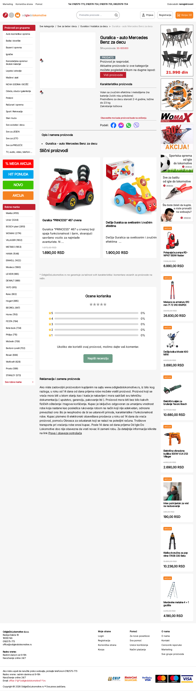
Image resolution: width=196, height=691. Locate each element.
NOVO (18, 185)
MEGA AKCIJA (18, 164)
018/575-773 (78, 4)
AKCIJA (18, 195)
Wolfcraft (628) (13, 361)
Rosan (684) (12, 354)
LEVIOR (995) (12, 274)
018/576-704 (92, 4)
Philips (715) (11, 334)
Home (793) (12, 314)
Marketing (8, 4)
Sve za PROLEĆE (14, 145)
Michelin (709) (13, 341)
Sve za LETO (12, 138)
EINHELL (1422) (13, 260)
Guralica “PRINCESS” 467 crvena (61, 220)
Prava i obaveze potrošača (65, 433)
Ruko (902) (11, 294)
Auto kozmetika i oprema (18, 33)
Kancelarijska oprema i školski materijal (17, 63)
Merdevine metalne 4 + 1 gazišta (176, 604)
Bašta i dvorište (13, 40)
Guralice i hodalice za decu (94, 26)
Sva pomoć (136, 640)
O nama (165, 636)
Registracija (104, 640)
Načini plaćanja (138, 649)
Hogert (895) (12, 300)
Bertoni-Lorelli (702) (15, 348)
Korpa (101, 649)
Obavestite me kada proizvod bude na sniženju (123, 118)
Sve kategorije (47, 26)
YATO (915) (11, 287)
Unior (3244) (12, 219)
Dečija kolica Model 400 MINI (175, 353)
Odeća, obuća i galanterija (18, 91)
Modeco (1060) (13, 267)
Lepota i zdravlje (14, 70)
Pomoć (39, 4)
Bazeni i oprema (14, 47)
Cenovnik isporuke (171, 645)
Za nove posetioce (140, 636)
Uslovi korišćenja (139, 645)
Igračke (9, 54)
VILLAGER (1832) (14, 240)
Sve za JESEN (12, 131)
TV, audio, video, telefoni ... (19, 152)
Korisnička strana (24, 4)
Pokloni (9, 97)
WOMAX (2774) (13, 233)
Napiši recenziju (98, 358)
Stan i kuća (11, 118)
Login (101, 636)
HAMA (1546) (12, 253)
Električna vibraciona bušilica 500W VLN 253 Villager (175, 453)
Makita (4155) (12, 213)
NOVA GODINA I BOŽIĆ (17, 84)
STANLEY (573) (13, 375)
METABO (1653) (14, 246)
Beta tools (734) (13, 328)
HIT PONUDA (18, 174)
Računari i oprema (14, 104)
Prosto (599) (12, 368)
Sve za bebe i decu (15, 124)
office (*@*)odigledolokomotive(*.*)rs (27, 680)
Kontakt (165, 640)
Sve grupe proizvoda (172, 654)
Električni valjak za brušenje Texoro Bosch (175, 403)
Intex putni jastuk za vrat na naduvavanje (176, 505)
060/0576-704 (120, 4)
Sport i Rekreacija (14, 111)
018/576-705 (106, 4)
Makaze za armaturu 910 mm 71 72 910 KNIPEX (176, 303)
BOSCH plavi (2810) (15, 226)
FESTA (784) (12, 321)
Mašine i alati (12, 77)
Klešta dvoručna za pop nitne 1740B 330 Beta (175, 554)
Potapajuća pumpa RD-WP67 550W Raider (175, 254)
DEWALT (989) (13, 280)
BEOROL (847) (13, 307)
